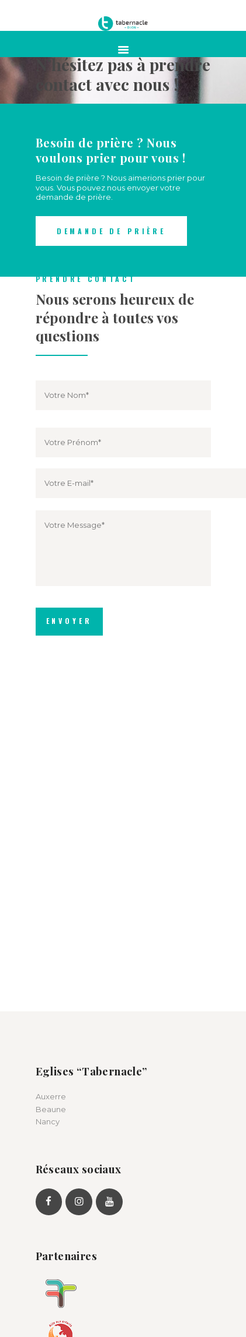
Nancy (48, 1121)
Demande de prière (111, 231)
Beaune (51, 1109)
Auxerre (51, 1096)
